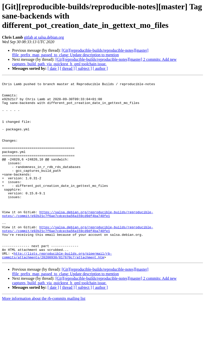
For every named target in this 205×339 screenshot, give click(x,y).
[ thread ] (67, 68)
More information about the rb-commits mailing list (44, 334)
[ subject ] (84, 68)
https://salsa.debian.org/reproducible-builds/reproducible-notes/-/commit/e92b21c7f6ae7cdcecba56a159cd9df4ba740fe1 (77, 241)
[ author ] (100, 68)
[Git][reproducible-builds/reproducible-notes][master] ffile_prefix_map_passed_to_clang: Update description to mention (80, 52)
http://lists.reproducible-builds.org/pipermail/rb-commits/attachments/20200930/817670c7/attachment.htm (57, 291)
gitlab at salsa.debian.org (44, 37)
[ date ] (53, 68)
